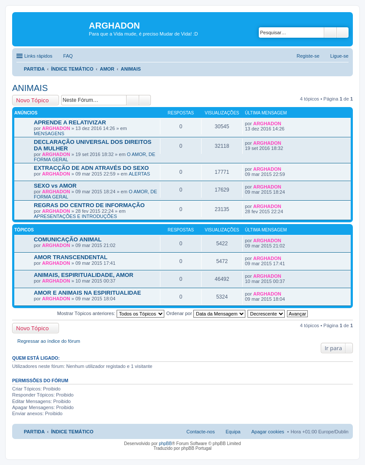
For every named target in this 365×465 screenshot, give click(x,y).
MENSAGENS (49, 133)
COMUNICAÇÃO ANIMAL (67, 239)
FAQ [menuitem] (68, 56)
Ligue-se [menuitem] (339, 56)
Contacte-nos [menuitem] (200, 431)
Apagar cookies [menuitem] (267, 431)
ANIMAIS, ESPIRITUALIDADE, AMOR (84, 275)
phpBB (165, 443)
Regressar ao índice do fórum (48, 341)
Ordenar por (205, 313)
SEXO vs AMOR (55, 185)
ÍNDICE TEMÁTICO (72, 69)
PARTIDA (34, 69)
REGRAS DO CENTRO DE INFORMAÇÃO (89, 205)
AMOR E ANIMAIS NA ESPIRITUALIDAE (87, 292)
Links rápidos (38, 56)
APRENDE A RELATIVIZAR (70, 122)
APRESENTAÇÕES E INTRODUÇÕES (75, 216)
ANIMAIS (130, 69)
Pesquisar (330, 32)
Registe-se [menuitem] (308, 56)
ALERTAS (139, 173)
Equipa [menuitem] (232, 431)
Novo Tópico (32, 100)
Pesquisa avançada (343, 32)
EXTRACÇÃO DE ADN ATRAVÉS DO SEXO (91, 168)
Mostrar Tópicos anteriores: (110, 313)
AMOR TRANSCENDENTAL (71, 257)
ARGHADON (56, 128)
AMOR (107, 69)
